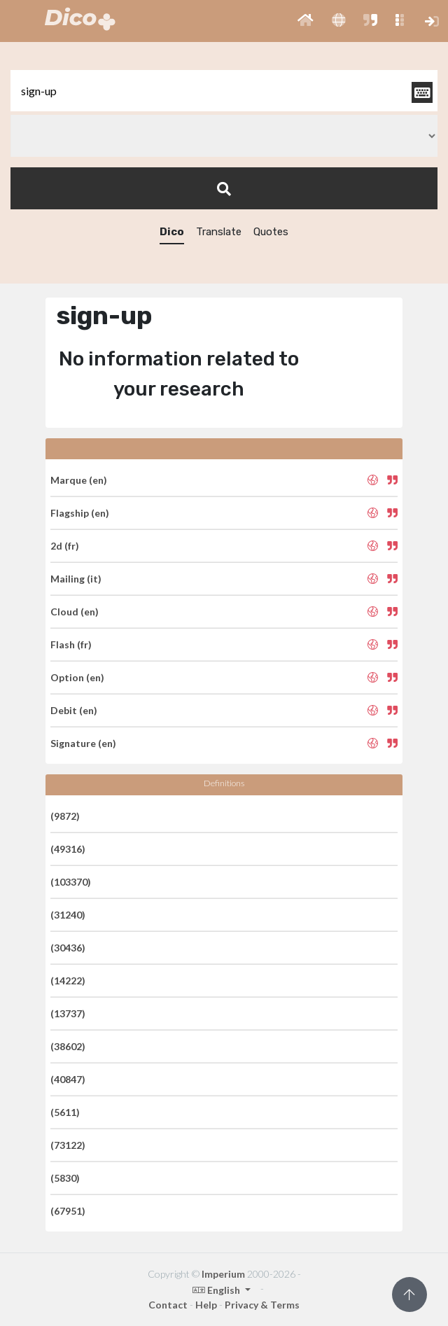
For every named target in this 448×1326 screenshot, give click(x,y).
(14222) (67, 980)
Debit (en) (73, 710)
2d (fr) (64, 546)
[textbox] (224, 90)
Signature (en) (83, 743)
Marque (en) (78, 480)
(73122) (67, 1145)
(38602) (67, 1046)
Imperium (223, 1274)
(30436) (67, 948)
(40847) (67, 1079)
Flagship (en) (79, 513)
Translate (218, 231)
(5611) (65, 1112)
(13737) (67, 1013)
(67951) (67, 1211)
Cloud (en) (74, 611)
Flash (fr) (71, 644)
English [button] (217, 1290)
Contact (168, 1305)
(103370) (70, 882)
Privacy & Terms (262, 1305)
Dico (172, 231)
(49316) (67, 849)
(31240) (67, 915)
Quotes (270, 231)
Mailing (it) (76, 579)
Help (206, 1305)
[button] (305, 21)
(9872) (65, 816)
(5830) (65, 1178)
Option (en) (77, 677)
